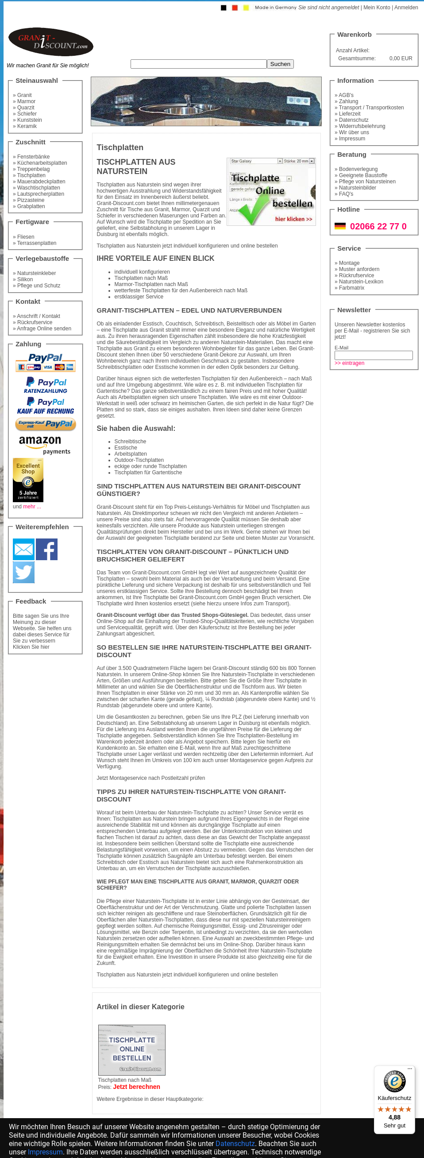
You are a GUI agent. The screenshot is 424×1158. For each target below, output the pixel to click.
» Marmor (24, 101)
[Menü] (410, 1070)
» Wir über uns (352, 132)
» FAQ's (344, 194)
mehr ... (32, 506)
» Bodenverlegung (356, 169)
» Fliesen (24, 237)
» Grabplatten (29, 206)
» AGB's (344, 95)
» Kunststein (27, 120)
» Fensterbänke (31, 157)
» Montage (347, 263)
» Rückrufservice (32, 322)
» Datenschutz (352, 120)
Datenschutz (235, 1143)
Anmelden (406, 7)
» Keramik (25, 126)
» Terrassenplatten (35, 243)
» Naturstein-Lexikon (359, 282)
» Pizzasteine (28, 200)
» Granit (22, 95)
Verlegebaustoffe (42, 258)
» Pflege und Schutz (36, 286)
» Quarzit (24, 108)
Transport (276, 603)
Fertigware (32, 221)
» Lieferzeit (348, 114)
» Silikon (23, 279)
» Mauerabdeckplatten (39, 181)
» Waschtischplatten (36, 188)
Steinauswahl (36, 80)
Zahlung (28, 344)
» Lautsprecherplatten (38, 194)
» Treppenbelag (31, 169)
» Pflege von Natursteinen (365, 181)
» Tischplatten (29, 175)
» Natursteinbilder (355, 188)
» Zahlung (346, 101)
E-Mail (341, 347)
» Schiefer (25, 114)
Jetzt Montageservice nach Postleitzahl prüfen (151, 778)
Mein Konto (376, 7)
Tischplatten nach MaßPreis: (132, 1080)
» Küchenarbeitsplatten (40, 163)
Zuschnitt (30, 142)
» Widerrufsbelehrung (360, 126)
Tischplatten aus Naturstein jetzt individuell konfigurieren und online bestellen (187, 246)
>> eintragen (349, 363)
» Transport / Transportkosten (369, 108)
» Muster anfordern (357, 269)
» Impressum (350, 139)
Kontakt (27, 301)
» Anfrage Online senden (42, 328)
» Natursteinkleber (34, 273)
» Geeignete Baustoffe (361, 175)
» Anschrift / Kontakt (36, 316)
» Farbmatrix (349, 288)
